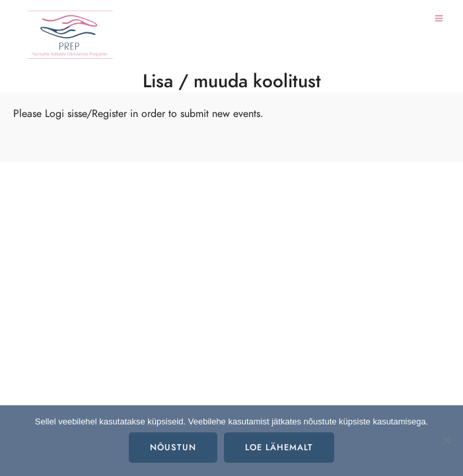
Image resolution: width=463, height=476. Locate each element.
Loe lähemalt (279, 448)
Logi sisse (66, 113)
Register (109, 113)
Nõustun (173, 448)
